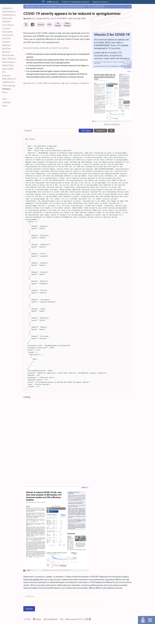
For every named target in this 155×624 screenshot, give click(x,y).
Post (28, 620)
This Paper (86, 131)
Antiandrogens (8, 11)
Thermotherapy (8, 85)
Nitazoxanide (7, 69)
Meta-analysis (112, 125)
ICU (120, 53)
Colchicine (6, 21)
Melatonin (6, 45)
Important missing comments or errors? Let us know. (46, 48)
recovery (98, 59)
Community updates (31, 580)
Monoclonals (7, 55)
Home (4, 106)
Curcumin (6, 28)
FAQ (61, 620)
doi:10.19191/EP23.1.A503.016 (64, 18)
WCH (98, 588)
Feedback (6, 102)
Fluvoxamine (7, 31)
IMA (90, 588)
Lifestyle (5, 42)
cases (106, 59)
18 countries (114, 48)
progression (116, 56)
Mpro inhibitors (8, 58)
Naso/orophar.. (8, 62)
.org (52, 2)
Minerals (5, 52)
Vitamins (6, 89)
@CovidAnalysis (51, 620)
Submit (29, 609)
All (111, 131)
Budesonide (7, 18)
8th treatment (101, 40)
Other (4, 99)
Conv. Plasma (8, 25)
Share (38, 620)
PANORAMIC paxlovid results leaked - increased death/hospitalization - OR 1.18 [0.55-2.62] (64, 6)
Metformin (6, 48)
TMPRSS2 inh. (8, 82)
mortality (112, 53)
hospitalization (101, 56)
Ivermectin (6, 38)
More (4, 92)
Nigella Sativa (8, 65)
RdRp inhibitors (8, 79)
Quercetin (6, 75)
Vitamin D (101, 35)
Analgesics (6, 8)
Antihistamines (8, 15)
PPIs (4, 72)
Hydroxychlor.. (8, 35)
